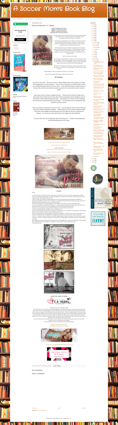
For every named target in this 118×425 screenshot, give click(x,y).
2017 (93, 40)
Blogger (69, 418)
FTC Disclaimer (38, 18)
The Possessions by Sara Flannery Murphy (98, 107)
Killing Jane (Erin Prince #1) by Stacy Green (98, 154)
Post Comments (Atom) (42, 410)
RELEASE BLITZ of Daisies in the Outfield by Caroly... (98, 85)
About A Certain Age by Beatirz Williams (97, 115)
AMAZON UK (62, 149)
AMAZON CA (56, 149)
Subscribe (20, 39)
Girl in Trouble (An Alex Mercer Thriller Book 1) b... (99, 66)
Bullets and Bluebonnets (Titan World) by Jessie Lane (98, 150)
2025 (93, 26)
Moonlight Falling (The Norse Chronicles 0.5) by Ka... (98, 109)
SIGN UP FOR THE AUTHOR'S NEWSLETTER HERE (59, 152)
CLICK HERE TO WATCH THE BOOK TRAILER (59, 142)
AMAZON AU (69, 149)
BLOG (65, 324)
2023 (93, 30)
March (94, 58)
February (95, 59)
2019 (93, 37)
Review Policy (29, 18)
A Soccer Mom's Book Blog (53, 9)
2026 (93, 24)
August (94, 49)
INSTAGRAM (52, 325)
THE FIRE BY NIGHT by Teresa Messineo (98, 97)
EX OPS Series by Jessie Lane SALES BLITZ (98, 136)
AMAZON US (49, 149)
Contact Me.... (20, 18)
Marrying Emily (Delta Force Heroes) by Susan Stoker (98, 130)
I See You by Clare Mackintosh (96, 82)
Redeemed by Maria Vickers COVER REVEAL (98, 147)
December (95, 42)
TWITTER (61, 324)
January (95, 156)
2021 (93, 33)
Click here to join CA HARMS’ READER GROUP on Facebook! (59, 344)
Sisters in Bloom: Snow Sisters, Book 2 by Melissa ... (99, 139)
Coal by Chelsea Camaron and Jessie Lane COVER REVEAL (98, 103)
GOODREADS (59, 325)
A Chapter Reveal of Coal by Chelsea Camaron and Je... (98, 88)
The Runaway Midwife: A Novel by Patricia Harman (98, 133)
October (95, 45)
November (95, 44)
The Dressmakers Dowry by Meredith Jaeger (98, 112)
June (94, 52)
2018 (93, 39)
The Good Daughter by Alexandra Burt (97, 128)
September (95, 47)
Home (13, 18)
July (94, 51)
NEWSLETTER (54, 324)
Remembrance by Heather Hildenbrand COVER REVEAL (98, 121)
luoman (61, 418)
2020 (93, 35)
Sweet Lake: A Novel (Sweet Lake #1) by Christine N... (98, 76)
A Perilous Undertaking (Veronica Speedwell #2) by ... (98, 143)
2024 (93, 28)
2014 (93, 162)
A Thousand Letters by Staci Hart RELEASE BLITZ (98, 118)
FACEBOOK (66, 325)
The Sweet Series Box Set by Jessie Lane (99, 125)
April (94, 56)
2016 (93, 158)
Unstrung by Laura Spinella (98, 71)
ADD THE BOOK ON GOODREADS (59, 145)
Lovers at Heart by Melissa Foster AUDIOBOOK (98, 73)
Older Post (84, 408)
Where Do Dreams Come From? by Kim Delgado (98, 79)
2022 (93, 31)
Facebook (16, 47)
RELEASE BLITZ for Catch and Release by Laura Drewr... (98, 62)
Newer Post (34, 408)
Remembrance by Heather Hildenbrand (98, 69)
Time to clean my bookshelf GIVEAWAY (98, 100)
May (94, 54)
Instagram (16, 48)
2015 (93, 160)
